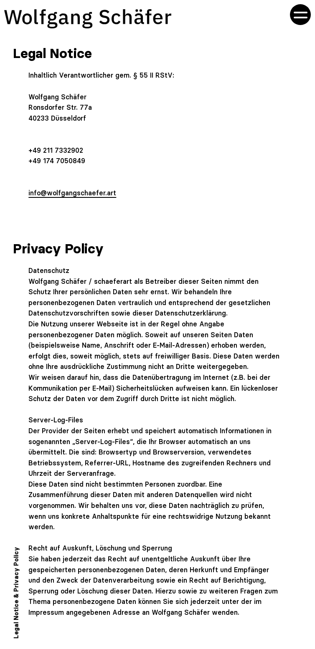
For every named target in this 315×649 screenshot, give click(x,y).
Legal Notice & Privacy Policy (16, 593)
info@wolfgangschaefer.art (72, 193)
